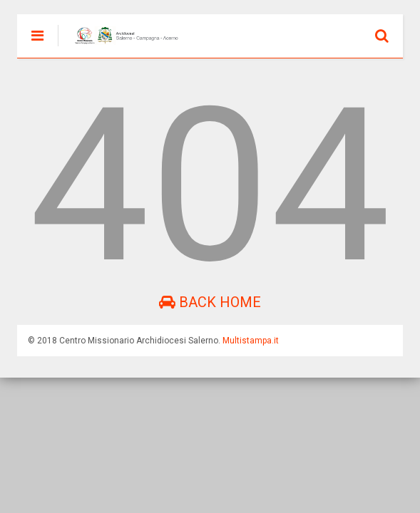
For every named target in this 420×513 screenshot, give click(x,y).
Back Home (210, 302)
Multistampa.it (250, 341)
